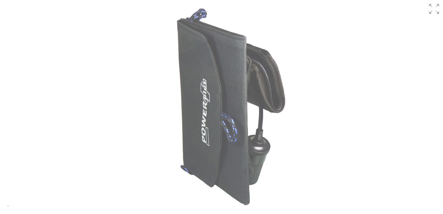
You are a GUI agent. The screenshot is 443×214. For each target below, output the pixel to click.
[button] (434, 9)
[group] (221, 107)
